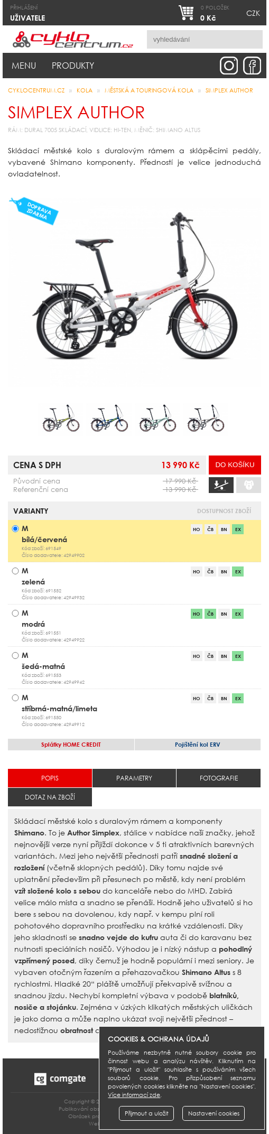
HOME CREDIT (71, 744)
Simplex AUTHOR (229, 90)
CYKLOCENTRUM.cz (36, 90)
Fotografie (219, 778)
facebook (252, 65)
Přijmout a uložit (147, 1113)
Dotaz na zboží (50, 797)
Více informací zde (134, 1095)
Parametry (134, 778)
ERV (197, 744)
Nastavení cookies (213, 1113)
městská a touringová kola (149, 90)
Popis (50, 778)
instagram (229, 65)
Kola (84, 90)
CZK (253, 13)
